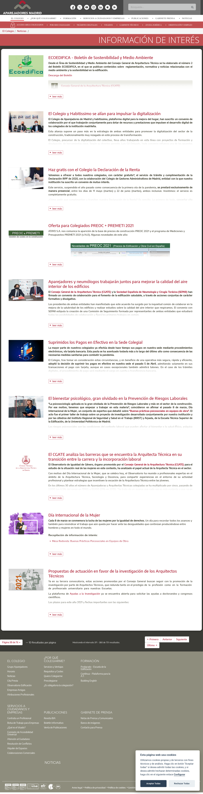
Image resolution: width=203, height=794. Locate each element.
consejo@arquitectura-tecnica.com (85, 90)
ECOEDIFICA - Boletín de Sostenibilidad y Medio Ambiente (100, 57)
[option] (17, 18)
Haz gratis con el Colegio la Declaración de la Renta (94, 169)
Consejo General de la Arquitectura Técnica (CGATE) (90, 85)
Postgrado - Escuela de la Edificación (93, 667)
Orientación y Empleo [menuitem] (180, 25)
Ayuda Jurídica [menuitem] (153, 25)
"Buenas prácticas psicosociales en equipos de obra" (159, 410)
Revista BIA (50, 718)
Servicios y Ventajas (53, 666)
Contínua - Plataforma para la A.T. (95, 674)
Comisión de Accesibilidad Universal (20, 733)
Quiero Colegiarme (53, 675)
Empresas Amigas (16, 689)
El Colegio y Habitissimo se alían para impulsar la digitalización (104, 113)
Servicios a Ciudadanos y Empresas (103, 18)
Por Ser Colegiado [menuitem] (60, 25)
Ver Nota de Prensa (59, 319)
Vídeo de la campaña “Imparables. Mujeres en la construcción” (87, 547)
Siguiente (181, 639)
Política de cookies (117, 787)
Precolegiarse (50, 680)
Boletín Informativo (53, 722)
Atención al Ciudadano (18, 738)
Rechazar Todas (182, 783)
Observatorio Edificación (19, 685)
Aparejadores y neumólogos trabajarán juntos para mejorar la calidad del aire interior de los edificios (117, 284)
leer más (57, 96)
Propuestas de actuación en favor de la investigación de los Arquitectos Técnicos (112, 573)
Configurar (179, 774)
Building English (89, 680)
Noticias (187, 18)
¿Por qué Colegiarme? (43, 18)
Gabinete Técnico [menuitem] (129, 25)
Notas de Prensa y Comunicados (97, 718)
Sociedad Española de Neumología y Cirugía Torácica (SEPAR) (152, 291)
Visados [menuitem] (108, 25)
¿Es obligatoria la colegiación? (58, 685)
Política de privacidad (95, 787)
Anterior (167, 639)
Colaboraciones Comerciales (21, 752)
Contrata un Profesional (19, 718)
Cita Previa (12, 680)
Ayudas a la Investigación (85, 593)
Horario (11, 671)
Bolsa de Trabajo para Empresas (23, 722)
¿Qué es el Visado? (16, 727)
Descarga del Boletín (60, 75)
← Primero (153, 639)
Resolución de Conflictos (19, 743)
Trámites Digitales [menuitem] (87, 25)
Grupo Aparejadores (17, 666)
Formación (69, 18)
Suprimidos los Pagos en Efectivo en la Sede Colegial (95, 342)
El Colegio (17, 18)
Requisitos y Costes (53, 671)
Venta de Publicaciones (55, 727)
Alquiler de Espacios (17, 748)
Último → (152, 645)
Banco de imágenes (90, 722)
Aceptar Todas (153, 783)
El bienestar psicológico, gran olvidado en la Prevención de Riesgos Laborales (117, 398)
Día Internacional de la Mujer (74, 514)
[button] (11, 642)
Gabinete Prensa (165, 18)
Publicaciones (139, 18)
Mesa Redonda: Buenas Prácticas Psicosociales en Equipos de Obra (90, 541)
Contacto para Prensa (91, 727)
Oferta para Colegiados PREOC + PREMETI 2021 (91, 225)
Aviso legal (77, 787)
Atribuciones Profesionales (20, 694)
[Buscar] (162, 7)
